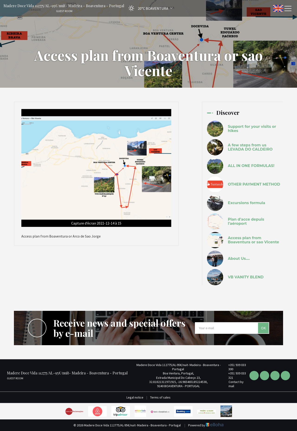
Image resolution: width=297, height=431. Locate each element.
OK (263, 328)
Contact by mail (233, 384)
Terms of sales (160, 397)
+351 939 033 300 (234, 367)
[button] (149, 8)
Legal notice (134, 397)
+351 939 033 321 (234, 375)
